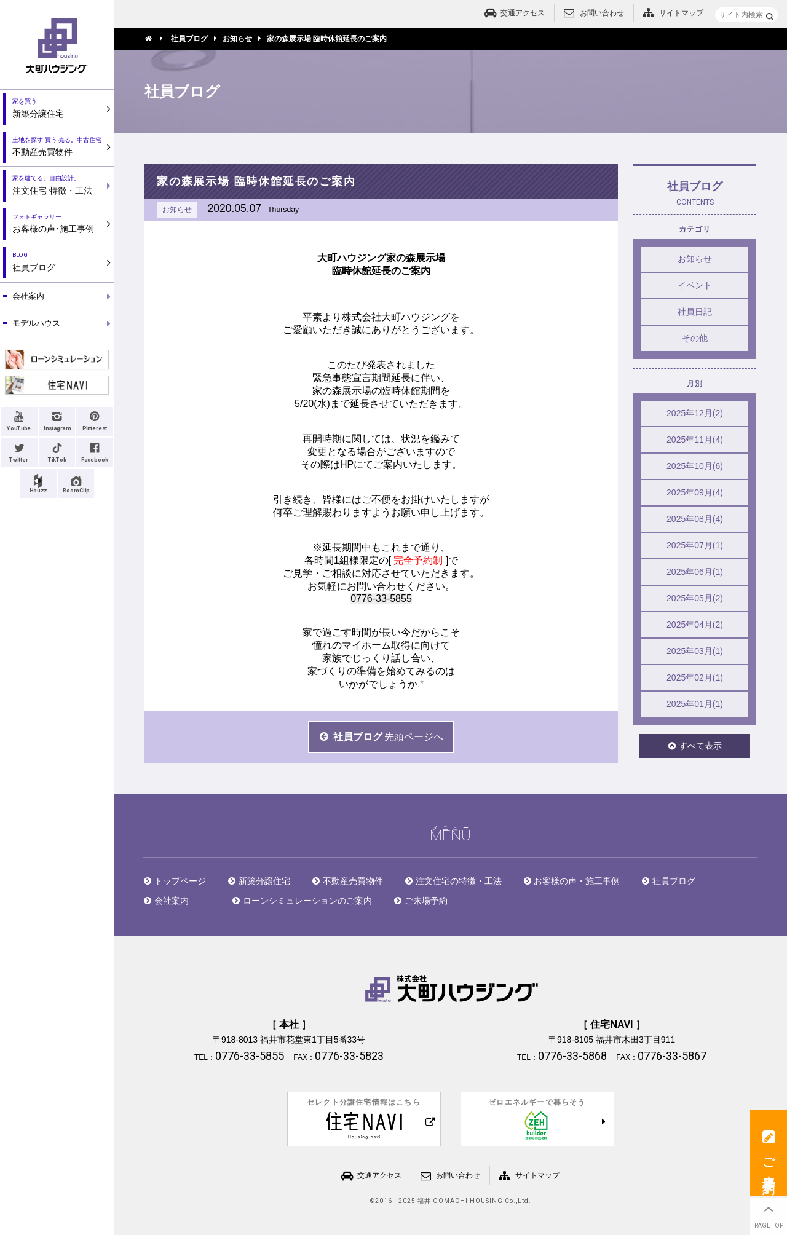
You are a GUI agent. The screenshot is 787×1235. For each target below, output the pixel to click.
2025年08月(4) (694, 519)
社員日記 (695, 312)
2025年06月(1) (694, 572)
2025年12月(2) (694, 413)
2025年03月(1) (694, 651)
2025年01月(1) (694, 704)
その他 (695, 338)
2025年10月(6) (694, 466)
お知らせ (695, 259)
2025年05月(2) (694, 598)
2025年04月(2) (694, 624)
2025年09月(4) (694, 492)
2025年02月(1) (694, 677)
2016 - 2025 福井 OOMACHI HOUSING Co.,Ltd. (453, 1201)
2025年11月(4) (694, 439)
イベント (695, 285)
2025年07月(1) (694, 545)
